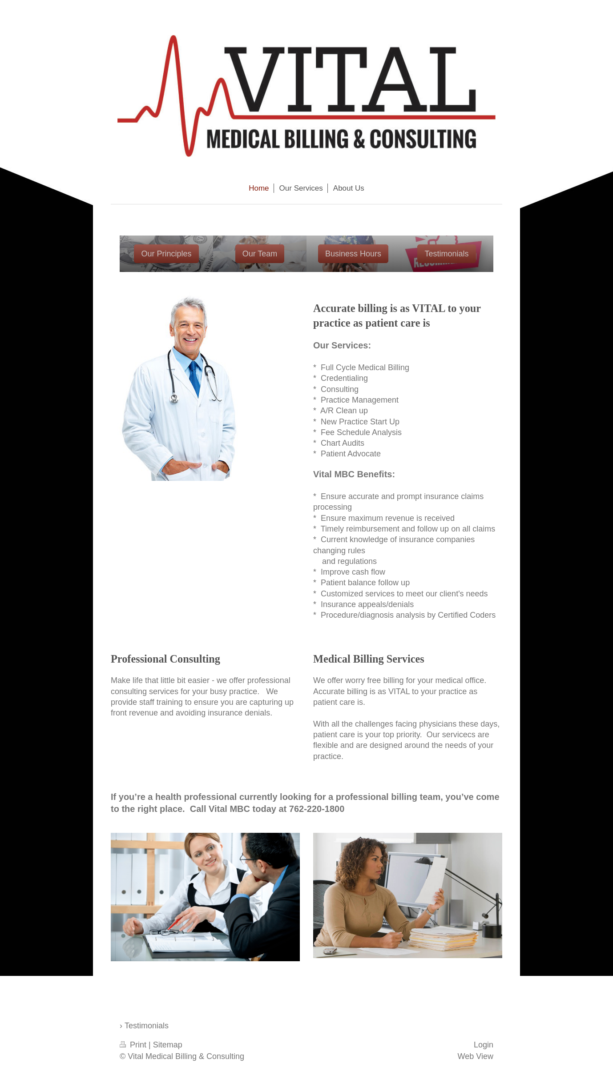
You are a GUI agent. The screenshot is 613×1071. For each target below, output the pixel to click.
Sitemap (167, 1044)
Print (134, 1044)
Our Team (260, 253)
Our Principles (166, 253)
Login (483, 1044)
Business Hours (353, 253)
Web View (475, 1056)
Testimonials (446, 253)
